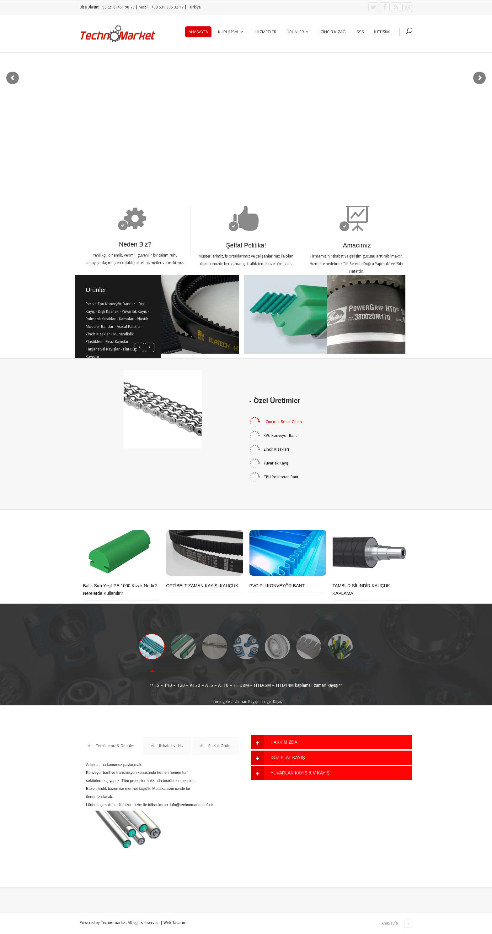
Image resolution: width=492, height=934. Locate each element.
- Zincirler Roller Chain (275, 422)
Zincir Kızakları (269, 449)
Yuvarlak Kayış (269, 463)
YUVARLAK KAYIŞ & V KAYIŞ (299, 772)
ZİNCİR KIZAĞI (333, 32)
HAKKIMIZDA (283, 742)
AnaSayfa (198, 32)
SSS (360, 32)
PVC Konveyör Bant (273, 435)
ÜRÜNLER (298, 32)
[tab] (331, 742)
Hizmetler (265, 32)
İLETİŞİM (382, 32)
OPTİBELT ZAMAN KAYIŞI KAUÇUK (202, 585)
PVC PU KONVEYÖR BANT (277, 585)
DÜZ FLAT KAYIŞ (287, 757)
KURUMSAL (232, 32)
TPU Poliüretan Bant (273, 477)
